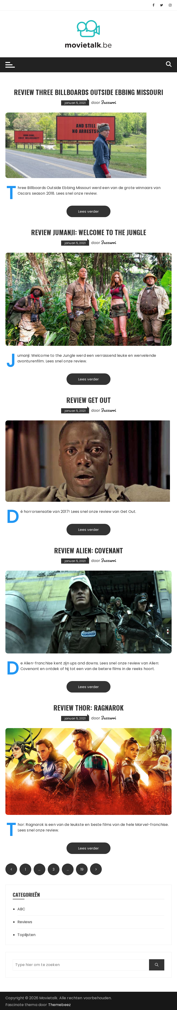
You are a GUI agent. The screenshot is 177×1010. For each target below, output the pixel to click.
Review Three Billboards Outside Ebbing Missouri (88, 92)
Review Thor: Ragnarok (88, 707)
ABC (21, 909)
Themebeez (59, 1004)
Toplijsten (26, 934)
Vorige (11, 869)
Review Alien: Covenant (88, 550)
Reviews (24, 922)
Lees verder (88, 211)
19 (81, 869)
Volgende (96, 869)
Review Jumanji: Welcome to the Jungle (88, 232)
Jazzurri (108, 102)
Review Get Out (88, 400)
